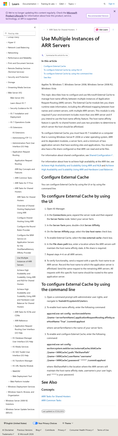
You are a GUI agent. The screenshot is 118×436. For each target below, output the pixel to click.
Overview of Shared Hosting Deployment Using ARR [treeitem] (26, 209)
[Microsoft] (5, 4)
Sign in (112, 3)
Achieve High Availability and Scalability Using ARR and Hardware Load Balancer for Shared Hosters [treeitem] (26, 298)
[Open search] (104, 3)
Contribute (50, 430)
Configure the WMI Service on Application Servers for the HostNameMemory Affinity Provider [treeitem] (25, 244)
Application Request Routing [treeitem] (23, 162)
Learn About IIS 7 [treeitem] (18, 103)
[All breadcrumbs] (43, 29)
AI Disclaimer (8, 430)
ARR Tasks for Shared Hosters (62, 29)
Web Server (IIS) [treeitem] (17, 97)
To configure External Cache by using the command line (68, 73)
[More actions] (113, 29)
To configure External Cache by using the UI (63, 69)
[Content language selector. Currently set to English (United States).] (15, 423)
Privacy (61, 430)
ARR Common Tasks (51, 400)
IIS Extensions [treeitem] (19, 132)
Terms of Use (103, 430)
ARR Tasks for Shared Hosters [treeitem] (26, 199)
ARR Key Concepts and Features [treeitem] (25, 171)
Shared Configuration (100, 155)
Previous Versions (24, 430)
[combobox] (19, 33)
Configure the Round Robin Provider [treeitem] (26, 228)
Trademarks (7, 434)
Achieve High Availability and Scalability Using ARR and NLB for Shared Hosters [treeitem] (26, 277)
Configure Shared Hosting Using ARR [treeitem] (25, 219)
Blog (38, 430)
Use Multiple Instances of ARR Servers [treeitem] (24, 261)
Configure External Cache (55, 66)
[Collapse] (35, 27)
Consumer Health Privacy (81, 430)
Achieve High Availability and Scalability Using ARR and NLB (71, 165)
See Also (47, 77)
